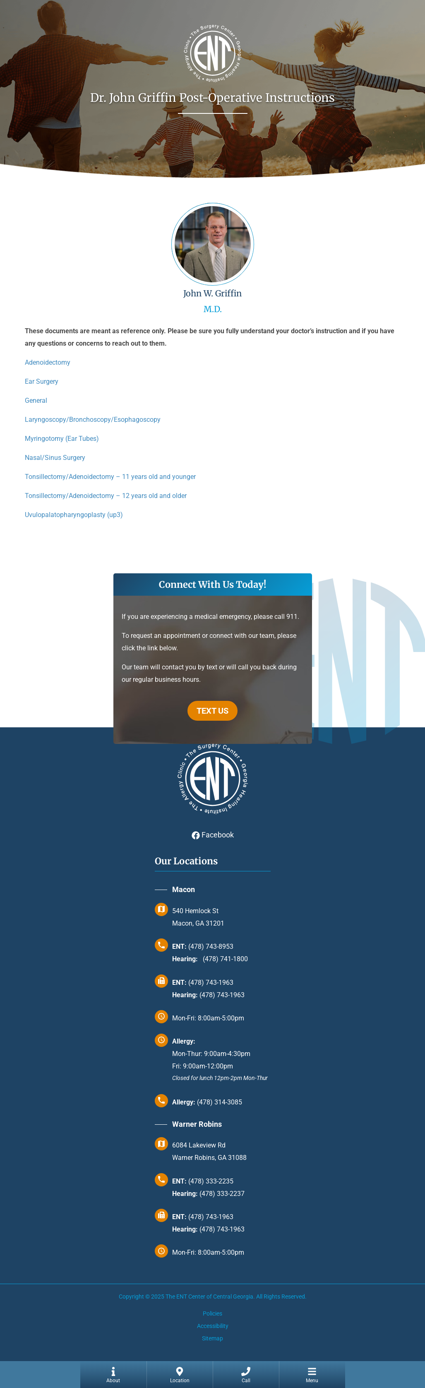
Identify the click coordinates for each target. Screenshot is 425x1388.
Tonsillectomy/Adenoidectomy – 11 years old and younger (110, 477)
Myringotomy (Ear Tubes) (62, 439)
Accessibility (212, 1326)
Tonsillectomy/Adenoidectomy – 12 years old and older (106, 496)
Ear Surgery (41, 381)
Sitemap (212, 1338)
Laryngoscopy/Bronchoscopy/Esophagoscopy (93, 419)
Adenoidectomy (47, 362)
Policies (212, 1313)
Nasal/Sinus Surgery (55, 458)
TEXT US (212, 711)
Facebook (213, 834)
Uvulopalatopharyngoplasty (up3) (74, 515)
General (36, 400)
